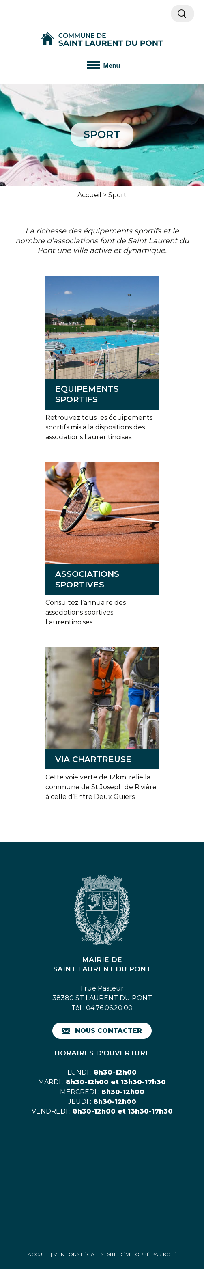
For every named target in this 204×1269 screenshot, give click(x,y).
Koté (170, 1254)
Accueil (89, 195)
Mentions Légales (78, 1254)
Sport (117, 195)
